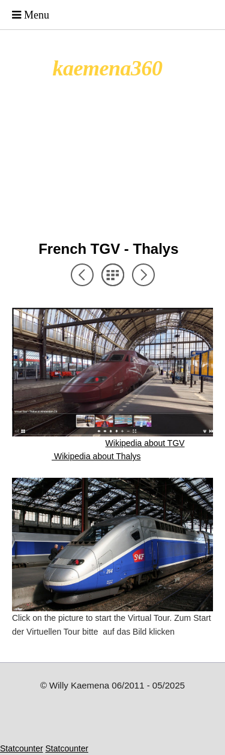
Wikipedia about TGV (145, 443)
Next (143, 274)
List (112, 274)
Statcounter (21, 748)
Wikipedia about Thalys (96, 456)
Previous (82, 274)
